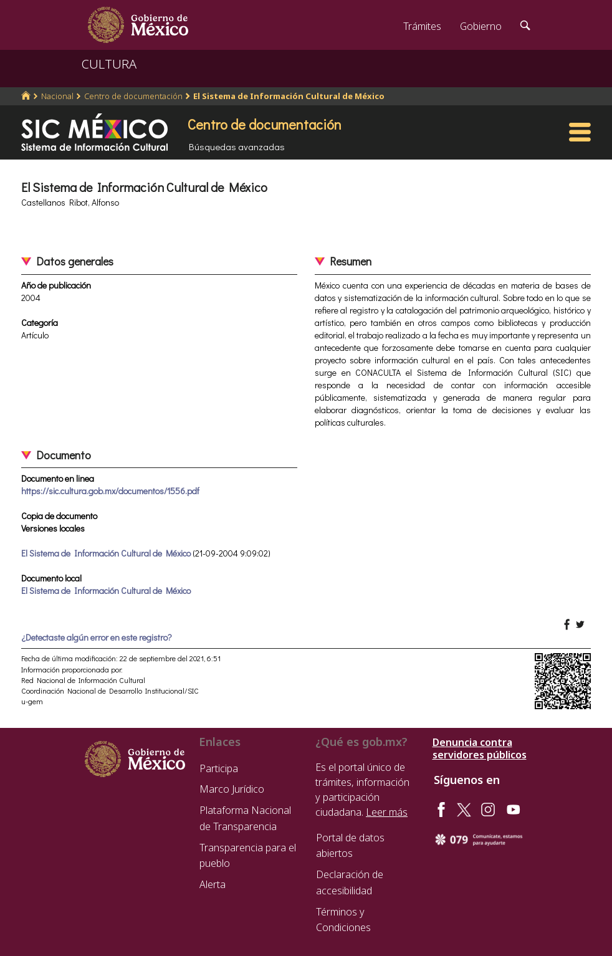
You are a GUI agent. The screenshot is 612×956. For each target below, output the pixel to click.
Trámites (422, 26)
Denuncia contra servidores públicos (480, 748)
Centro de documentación (133, 96)
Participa (218, 768)
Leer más (387, 812)
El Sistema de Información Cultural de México (289, 96)
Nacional (57, 96)
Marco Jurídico (231, 789)
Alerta (212, 884)
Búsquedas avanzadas (237, 146)
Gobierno (481, 26)
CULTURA (109, 63)
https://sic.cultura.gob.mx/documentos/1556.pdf (110, 491)
